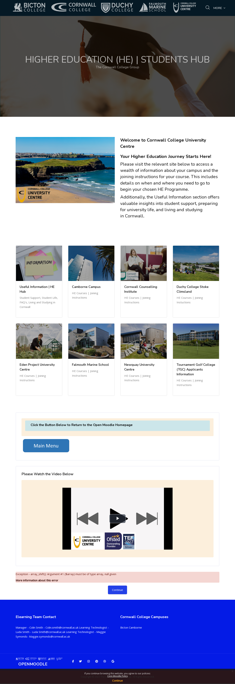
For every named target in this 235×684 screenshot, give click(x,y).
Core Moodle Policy (117, 676)
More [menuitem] (219, 8)
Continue (117, 680)
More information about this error (37, 580)
